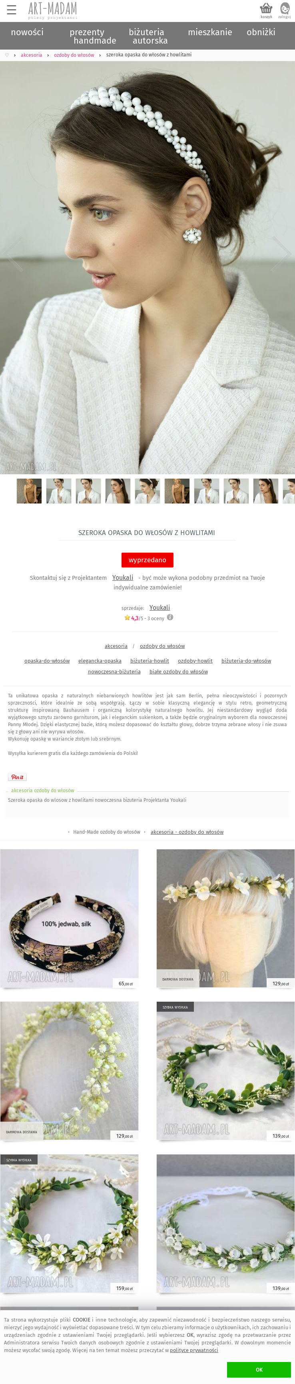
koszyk (266, 16)
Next (282, 253)
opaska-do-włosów (47, 661)
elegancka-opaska (100, 661)
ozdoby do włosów (162, 646)
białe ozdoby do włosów (178, 672)
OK (259, 1370)
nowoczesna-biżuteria (114, 672)
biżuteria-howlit (149, 661)
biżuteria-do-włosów (246, 661)
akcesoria (116, 646)
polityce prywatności (194, 1350)
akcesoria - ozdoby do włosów (187, 832)
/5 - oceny (144, 618)
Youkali (122, 577)
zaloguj (284, 16)
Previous (13, 253)
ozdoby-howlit (195, 661)
